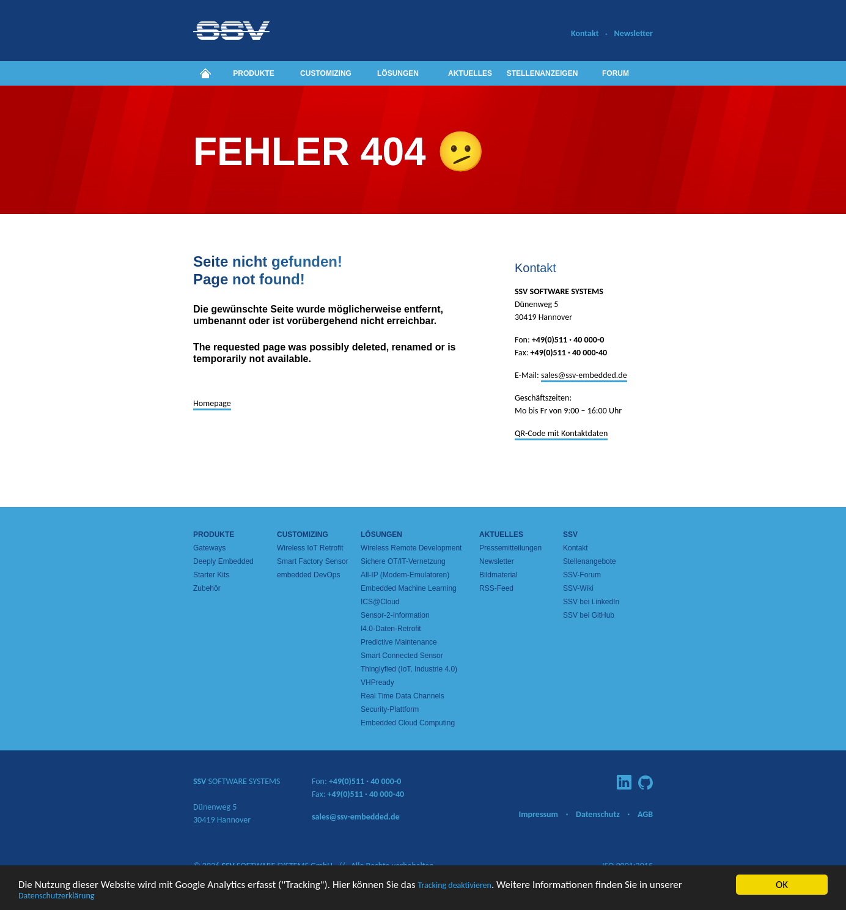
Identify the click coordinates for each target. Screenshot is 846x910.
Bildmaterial (498, 575)
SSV (570, 534)
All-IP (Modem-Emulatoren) (405, 575)
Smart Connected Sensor (402, 655)
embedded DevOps (308, 575)
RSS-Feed (496, 588)
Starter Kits (211, 575)
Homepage (212, 403)
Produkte (253, 73)
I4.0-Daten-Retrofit (391, 628)
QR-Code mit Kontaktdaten (561, 433)
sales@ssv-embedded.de (584, 375)
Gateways (209, 548)
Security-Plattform (390, 709)
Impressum (538, 814)
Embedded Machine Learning (409, 588)
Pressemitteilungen (510, 548)
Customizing (325, 73)
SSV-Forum (582, 575)
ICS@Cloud (380, 601)
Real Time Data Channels (402, 696)
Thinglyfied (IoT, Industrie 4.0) (409, 669)
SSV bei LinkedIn (591, 601)
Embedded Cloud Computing (408, 723)
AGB (645, 814)
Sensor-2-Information (395, 615)
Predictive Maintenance (399, 642)
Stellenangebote (589, 561)
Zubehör (207, 588)
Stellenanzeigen (542, 73)
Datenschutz (598, 814)
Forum (615, 73)
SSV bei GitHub (588, 615)
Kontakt (584, 33)
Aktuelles (470, 73)
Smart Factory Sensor (312, 561)
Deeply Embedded (223, 561)
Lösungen (398, 73)
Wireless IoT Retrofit (310, 548)
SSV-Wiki (578, 588)
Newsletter (633, 33)
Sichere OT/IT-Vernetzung (403, 561)
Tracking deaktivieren (454, 886)
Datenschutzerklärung (56, 897)
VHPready (377, 682)
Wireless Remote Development (411, 548)
